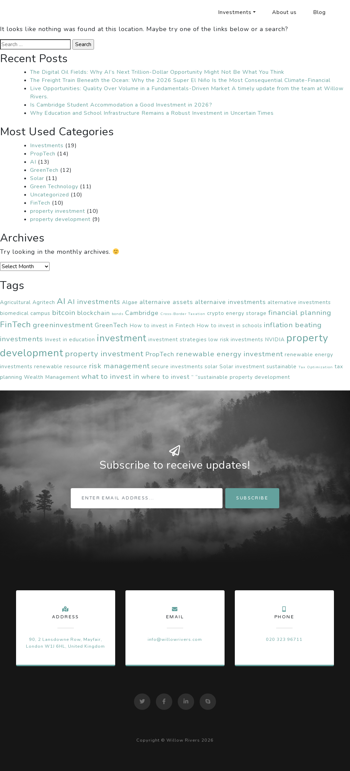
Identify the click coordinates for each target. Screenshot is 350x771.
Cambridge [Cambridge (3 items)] (142, 313)
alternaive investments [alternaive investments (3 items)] (230, 302)
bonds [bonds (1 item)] (117, 313)
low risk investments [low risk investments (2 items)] (235, 339)
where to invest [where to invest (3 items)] (165, 377)
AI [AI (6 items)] (61, 301)
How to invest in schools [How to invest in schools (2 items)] (229, 325)
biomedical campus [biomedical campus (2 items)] (25, 313)
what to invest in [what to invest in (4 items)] (110, 376)
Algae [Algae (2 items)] (130, 302)
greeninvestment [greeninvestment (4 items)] (63, 325)
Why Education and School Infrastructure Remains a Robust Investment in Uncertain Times (152, 113)
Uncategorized (49, 194)
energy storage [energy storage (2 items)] (246, 313)
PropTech (42, 153)
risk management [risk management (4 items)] (119, 366)
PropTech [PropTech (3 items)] (159, 354)
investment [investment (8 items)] (122, 338)
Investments (235, 12)
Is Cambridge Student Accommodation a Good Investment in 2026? (121, 105)
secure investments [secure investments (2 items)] (177, 366)
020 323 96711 (284, 639)
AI (33, 162)
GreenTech (44, 170)
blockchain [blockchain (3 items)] (93, 313)
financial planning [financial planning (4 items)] (299, 312)
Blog (319, 12)
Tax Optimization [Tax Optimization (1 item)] (315, 367)
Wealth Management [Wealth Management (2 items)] (52, 377)
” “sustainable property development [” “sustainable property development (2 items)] (240, 377)
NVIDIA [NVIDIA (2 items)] (275, 339)
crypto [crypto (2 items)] (215, 313)
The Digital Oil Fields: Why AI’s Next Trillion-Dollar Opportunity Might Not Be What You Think (157, 72)
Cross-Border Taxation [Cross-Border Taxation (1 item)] (182, 313)
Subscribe (252, 498)
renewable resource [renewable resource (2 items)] (60, 366)
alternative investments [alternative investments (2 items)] (299, 302)
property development (60, 219)
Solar (37, 178)
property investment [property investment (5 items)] (104, 353)
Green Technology (54, 186)
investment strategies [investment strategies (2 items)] (177, 339)
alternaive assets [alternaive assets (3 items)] (166, 302)
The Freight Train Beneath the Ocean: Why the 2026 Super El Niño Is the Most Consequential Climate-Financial (180, 80)
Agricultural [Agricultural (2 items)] (15, 302)
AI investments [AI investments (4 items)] (93, 301)
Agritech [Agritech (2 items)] (43, 302)
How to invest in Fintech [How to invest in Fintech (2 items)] (162, 325)
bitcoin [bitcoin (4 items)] (64, 312)
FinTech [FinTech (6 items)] (15, 324)
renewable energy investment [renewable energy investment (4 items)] (229, 354)
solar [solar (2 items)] (211, 366)
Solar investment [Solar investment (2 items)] (242, 366)
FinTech (40, 203)
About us (284, 12)
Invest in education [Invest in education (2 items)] (70, 339)
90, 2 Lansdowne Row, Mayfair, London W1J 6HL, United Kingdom (65, 642)
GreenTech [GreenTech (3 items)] (111, 325)
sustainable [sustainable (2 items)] (282, 366)
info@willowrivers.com (175, 639)
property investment (57, 211)
